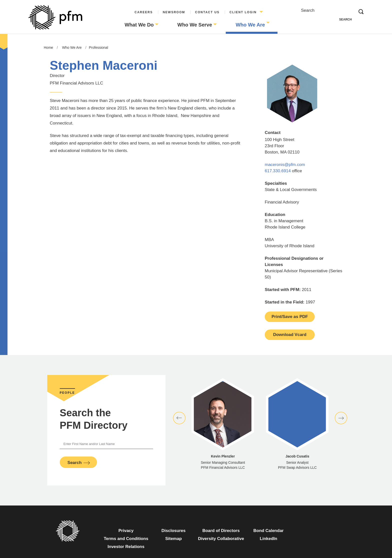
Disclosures (174, 530)
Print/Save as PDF (290, 316)
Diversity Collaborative (221, 538)
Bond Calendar (273, 530)
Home (48, 48)
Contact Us (207, 12)
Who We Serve (195, 25)
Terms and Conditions (126, 538)
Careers (143, 12)
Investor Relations (126, 546)
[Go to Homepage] (55, 17)
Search (307, 10)
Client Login (243, 12)
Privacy (126, 530)
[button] (179, 418)
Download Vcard (289, 334)
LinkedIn (276, 538)
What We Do (139, 25)
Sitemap (173, 538)
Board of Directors (221, 530)
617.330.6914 (278, 170)
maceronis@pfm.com (285, 164)
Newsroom (174, 12)
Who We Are (250, 25)
